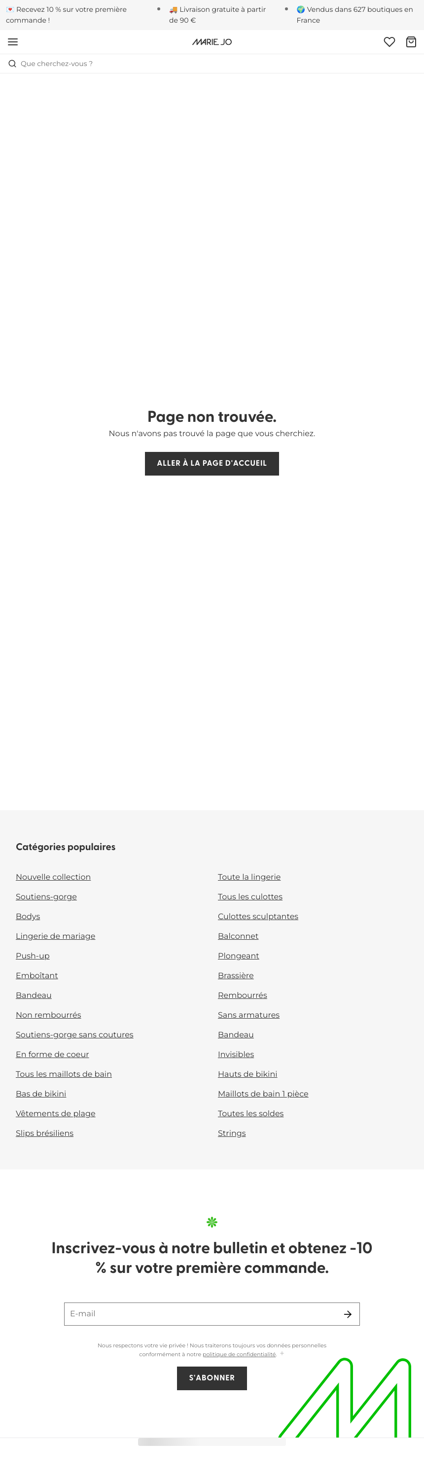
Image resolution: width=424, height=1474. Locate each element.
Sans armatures (249, 1015)
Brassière (236, 976)
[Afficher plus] (282, 1354)
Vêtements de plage (56, 1114)
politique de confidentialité (239, 1354)
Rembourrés (242, 995)
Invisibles (236, 1055)
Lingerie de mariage (55, 936)
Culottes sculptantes (258, 917)
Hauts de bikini (248, 1074)
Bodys (28, 917)
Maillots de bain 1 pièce (263, 1094)
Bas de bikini (41, 1094)
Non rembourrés (48, 1015)
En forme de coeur (52, 1055)
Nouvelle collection (53, 877)
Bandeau (34, 995)
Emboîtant (37, 976)
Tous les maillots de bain (64, 1074)
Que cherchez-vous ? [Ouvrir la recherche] (50, 63)
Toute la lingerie (249, 877)
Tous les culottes (250, 897)
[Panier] (411, 42)
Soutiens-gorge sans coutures (75, 1035)
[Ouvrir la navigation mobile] (13, 42)
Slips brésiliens (44, 1133)
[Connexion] (389, 42)
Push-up (33, 956)
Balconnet (238, 936)
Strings (232, 1133)
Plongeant (238, 956)
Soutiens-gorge (46, 897)
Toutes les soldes (250, 1114)
